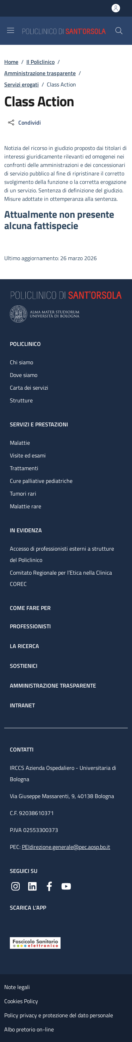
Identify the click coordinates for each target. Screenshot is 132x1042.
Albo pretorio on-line (29, 1029)
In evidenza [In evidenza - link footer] (26, 530)
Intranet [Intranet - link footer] (22, 705)
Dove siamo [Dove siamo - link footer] (23, 375)
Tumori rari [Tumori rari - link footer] (23, 493)
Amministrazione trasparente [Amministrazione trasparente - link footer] (53, 685)
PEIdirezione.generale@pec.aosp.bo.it (66, 847)
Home (11, 62)
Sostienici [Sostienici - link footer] (23, 665)
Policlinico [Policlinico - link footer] (25, 344)
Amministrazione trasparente (40, 73)
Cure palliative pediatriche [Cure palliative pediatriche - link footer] (41, 481)
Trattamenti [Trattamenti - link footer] (24, 468)
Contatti (22, 749)
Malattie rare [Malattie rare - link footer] (25, 506)
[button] (119, 30)
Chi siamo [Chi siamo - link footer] (21, 362)
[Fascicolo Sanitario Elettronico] (35, 942)
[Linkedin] (32, 885)
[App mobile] (15, 922)
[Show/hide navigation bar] (10, 30)
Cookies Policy (21, 1001)
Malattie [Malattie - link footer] (20, 442)
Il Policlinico (40, 62)
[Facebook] (49, 885)
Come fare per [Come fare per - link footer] (30, 608)
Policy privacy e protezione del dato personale (58, 1015)
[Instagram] (15, 885)
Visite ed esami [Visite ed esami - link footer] (28, 455)
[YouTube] (66, 885)
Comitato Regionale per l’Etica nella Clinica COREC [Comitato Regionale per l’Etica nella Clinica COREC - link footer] (61, 578)
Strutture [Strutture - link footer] (21, 400)
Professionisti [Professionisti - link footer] (30, 626)
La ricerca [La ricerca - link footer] (24, 646)
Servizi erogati (21, 84)
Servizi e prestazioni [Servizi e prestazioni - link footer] (39, 424)
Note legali (17, 987)
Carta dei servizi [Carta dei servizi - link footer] (29, 387)
